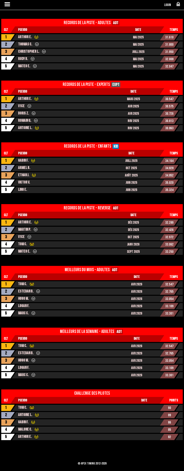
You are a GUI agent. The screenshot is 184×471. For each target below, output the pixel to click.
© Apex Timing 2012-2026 (92, 463)
